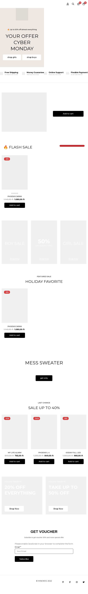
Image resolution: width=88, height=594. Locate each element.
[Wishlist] (77, 4)
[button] (12, 57)
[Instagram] (77, 587)
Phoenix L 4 (44, 458)
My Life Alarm (14, 458)
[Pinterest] (63, 587)
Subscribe (24, 564)
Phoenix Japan (15, 204)
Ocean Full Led (73, 458)
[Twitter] (84, 587)
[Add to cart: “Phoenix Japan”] (14, 212)
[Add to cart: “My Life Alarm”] (14, 466)
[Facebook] (70, 587)
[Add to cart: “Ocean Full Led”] (73, 466)
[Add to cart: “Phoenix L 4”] (44, 466)
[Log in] (66, 4)
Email (18, 552)
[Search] (72, 4)
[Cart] (83, 4)
